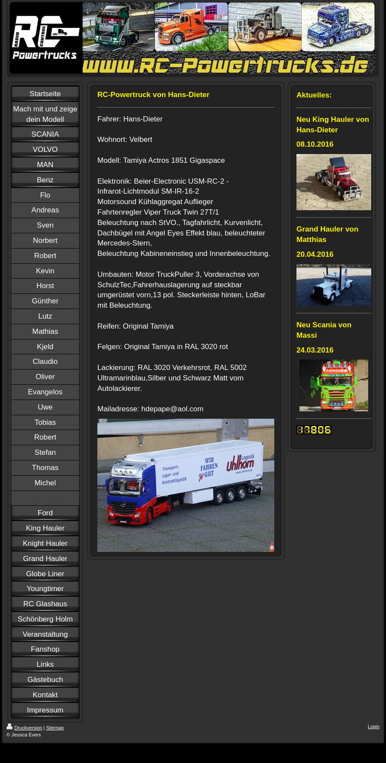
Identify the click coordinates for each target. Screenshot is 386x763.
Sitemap (54, 727)
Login (373, 726)
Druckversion (24, 727)
